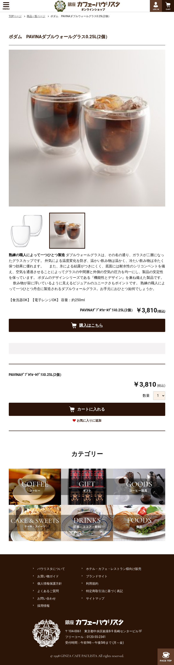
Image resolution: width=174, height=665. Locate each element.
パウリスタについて (51, 569)
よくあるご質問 (48, 591)
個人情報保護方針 (49, 583)
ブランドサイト (97, 576)
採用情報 (43, 605)
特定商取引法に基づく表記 (104, 591)
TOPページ (15, 16)
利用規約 (92, 583)
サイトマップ (95, 598)
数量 (146, 395)
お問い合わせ (46, 598)
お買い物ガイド (48, 576)
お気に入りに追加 (89, 420)
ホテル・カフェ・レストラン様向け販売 (113, 569)
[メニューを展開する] (6, 6)
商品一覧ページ (36, 16)
